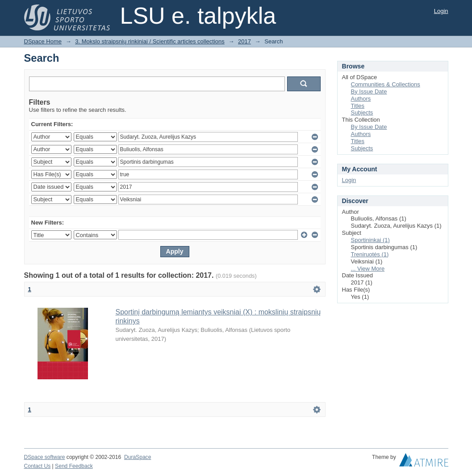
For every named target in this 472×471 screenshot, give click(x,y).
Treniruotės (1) (370, 254)
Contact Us (37, 466)
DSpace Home (43, 41)
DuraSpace (137, 457)
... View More (368, 268)
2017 (244, 41)
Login (441, 11)
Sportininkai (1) (370, 240)
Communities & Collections (385, 84)
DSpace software (44, 457)
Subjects (362, 112)
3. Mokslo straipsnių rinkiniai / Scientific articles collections (150, 41)
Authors (361, 98)
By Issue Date (369, 91)
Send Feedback (74, 466)
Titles (358, 105)
